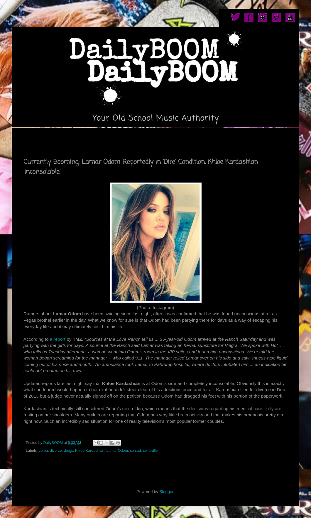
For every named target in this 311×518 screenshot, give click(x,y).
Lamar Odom (117, 451)
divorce (56, 451)
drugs (68, 451)
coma (43, 451)
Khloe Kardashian (89, 451)
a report (57, 339)
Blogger (166, 491)
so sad (135, 451)
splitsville (150, 451)
